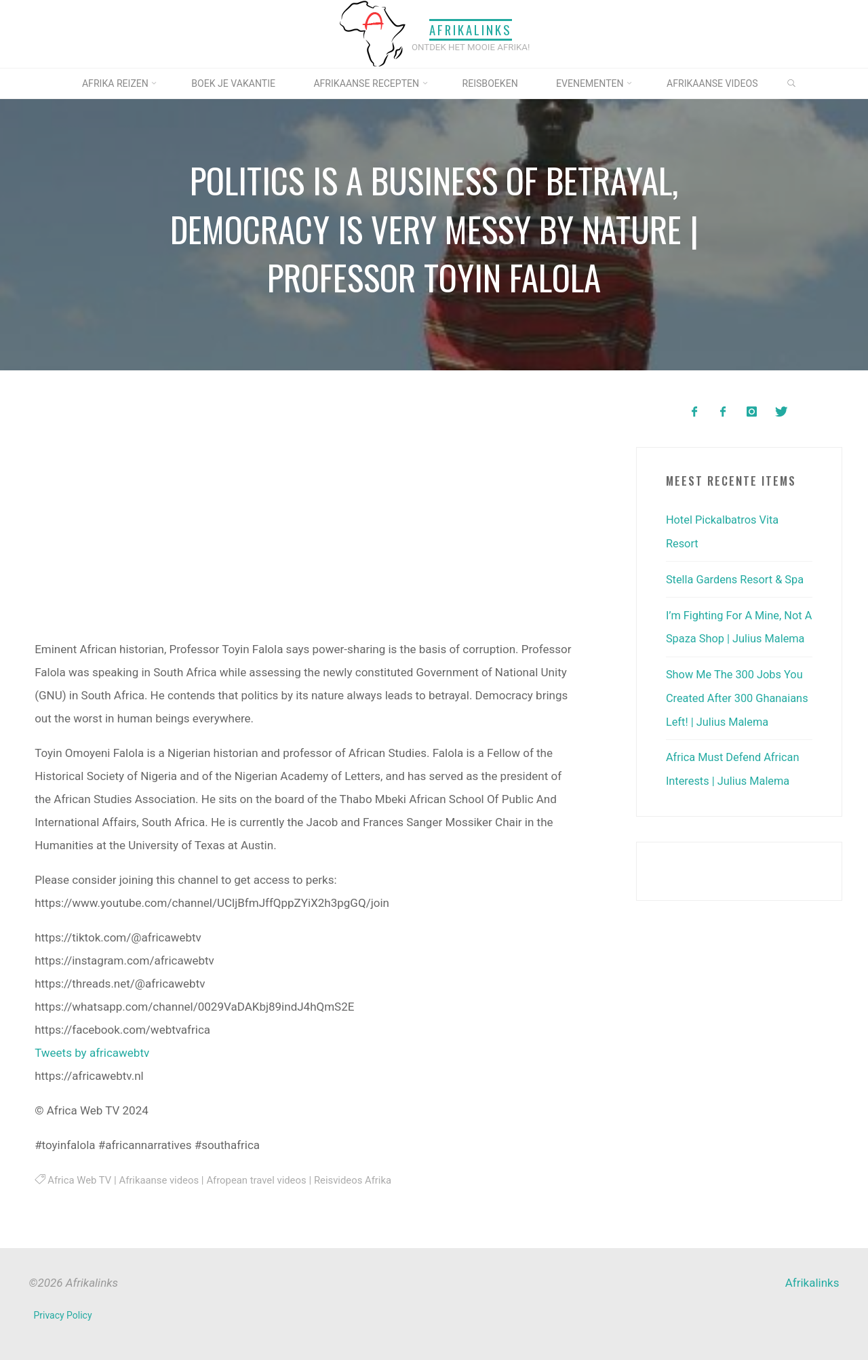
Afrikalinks (470, 29)
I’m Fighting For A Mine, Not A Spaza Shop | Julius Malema (737, 636)
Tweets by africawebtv (92, 1053)
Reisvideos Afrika (361, 1180)
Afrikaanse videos (162, 1180)
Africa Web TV (80, 1180)
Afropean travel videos (262, 1180)
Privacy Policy (63, 1315)
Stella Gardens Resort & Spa (737, 578)
